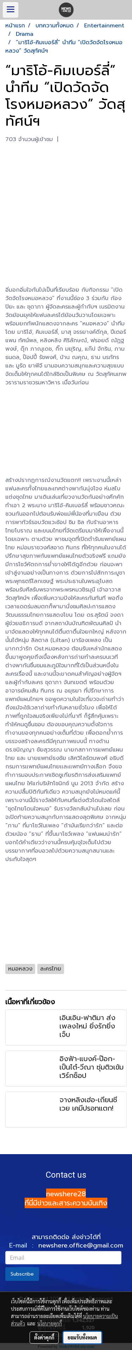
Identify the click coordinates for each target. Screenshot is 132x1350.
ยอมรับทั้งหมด (82, 1337)
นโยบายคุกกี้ (49, 1323)
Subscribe (22, 1274)
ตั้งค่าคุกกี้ (44, 1337)
